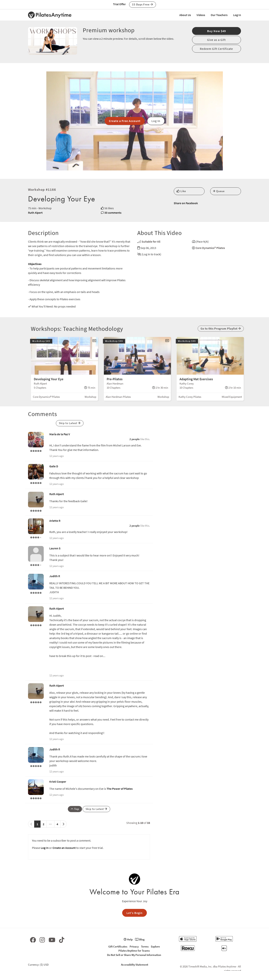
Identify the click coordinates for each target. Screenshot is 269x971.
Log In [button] (155, 121)
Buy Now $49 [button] (216, 31)
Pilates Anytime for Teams (134, 950)
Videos (201, 15)
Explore (155, 946)
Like (181, 191)
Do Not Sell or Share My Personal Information (134, 955)
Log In (237, 15)
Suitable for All (151, 241)
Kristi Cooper (57, 781)
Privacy (134, 946)
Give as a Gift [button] (216, 40)
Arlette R (54, 521)
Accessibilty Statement (134, 964)
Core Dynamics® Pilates (210, 248)
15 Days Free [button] (142, 4)
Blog (140, 939)
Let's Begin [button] (134, 913)
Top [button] (75, 809)
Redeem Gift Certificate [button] (216, 49)
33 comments (112, 212)
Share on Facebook (186, 203)
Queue (219, 191)
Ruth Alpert (35, 212)
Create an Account (64, 848)
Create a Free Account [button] (124, 121)
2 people (134, 439)
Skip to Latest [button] (70, 423)
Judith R (54, 576)
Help (128, 939)
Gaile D (53, 466)
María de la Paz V (59, 434)
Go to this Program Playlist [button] (221, 328)
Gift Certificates (117, 946)
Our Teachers (219, 15)
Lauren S (55, 548)
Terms (145, 946)
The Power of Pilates (120, 788)
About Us (185, 15)
